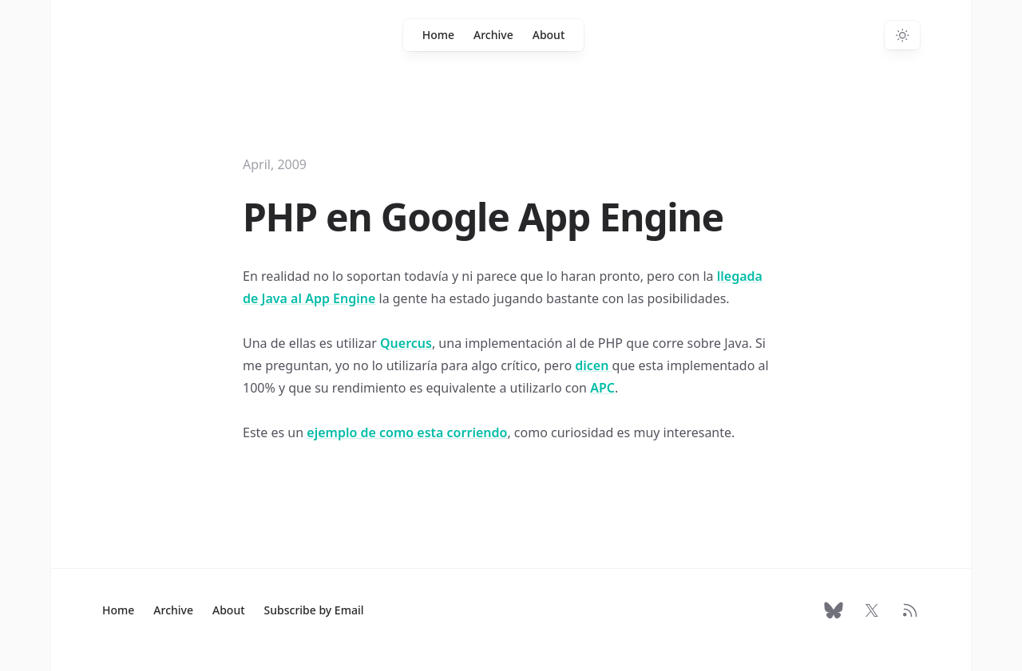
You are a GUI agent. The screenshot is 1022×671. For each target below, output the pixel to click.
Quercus (406, 343)
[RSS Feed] (910, 610)
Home (438, 34)
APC (602, 388)
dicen (593, 365)
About (549, 34)
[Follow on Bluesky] (833, 610)
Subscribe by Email (314, 610)
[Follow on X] (872, 610)
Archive (493, 34)
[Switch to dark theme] (902, 35)
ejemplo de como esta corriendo (407, 432)
